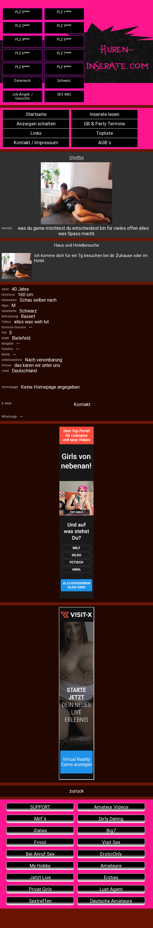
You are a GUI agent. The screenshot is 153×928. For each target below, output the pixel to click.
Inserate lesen (104, 114)
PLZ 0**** (22, 12)
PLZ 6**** (22, 53)
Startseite (36, 114)
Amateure (111, 865)
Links (36, 133)
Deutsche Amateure (111, 901)
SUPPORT (40, 807)
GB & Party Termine (104, 123)
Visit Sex (111, 842)
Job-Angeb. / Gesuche (22, 96)
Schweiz (64, 81)
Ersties (111, 877)
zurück (76, 791)
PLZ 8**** (22, 67)
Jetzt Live (40, 877)
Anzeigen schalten (36, 123)
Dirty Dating (111, 819)
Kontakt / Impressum (36, 142)
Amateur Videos (111, 807)
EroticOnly (111, 854)
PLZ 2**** (22, 26)
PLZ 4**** (22, 39)
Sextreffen (40, 901)
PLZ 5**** (64, 39)
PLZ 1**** (64, 12)
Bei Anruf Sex (40, 854)
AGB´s (104, 142)
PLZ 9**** (64, 67)
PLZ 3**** (64, 26)
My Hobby (40, 865)
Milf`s (40, 819)
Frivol (40, 842)
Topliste (104, 133)
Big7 (111, 830)
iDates (40, 830)
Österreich (22, 81)
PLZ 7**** (64, 53)
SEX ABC (64, 94)
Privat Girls (40, 889)
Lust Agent (111, 889)
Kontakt (82, 404)
